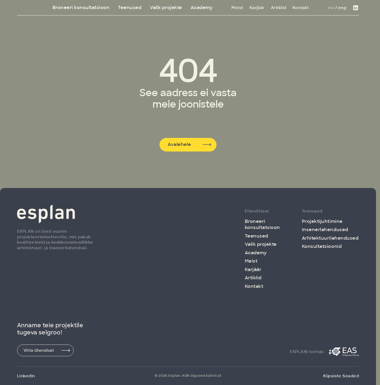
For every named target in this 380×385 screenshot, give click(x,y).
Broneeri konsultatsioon (81, 7)
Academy (202, 7)
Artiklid (278, 7)
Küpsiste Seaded (341, 376)
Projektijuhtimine (322, 221)
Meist (237, 7)
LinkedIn (26, 376)
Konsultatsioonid (322, 246)
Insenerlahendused (325, 229)
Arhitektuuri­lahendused (330, 238)
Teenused (129, 7)
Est (331, 7)
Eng (342, 7)
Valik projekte (166, 7)
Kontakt (301, 7)
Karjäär (257, 7)
